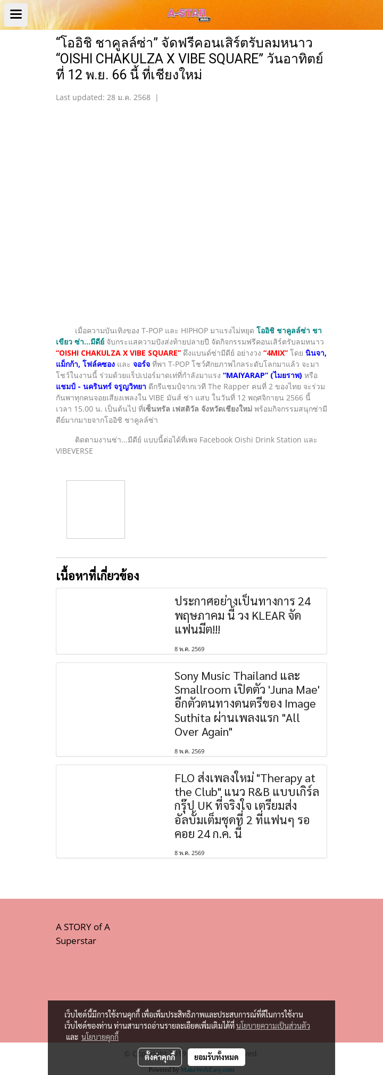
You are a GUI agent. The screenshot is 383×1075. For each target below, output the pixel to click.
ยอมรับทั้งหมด (216, 1057)
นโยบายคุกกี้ (100, 1036)
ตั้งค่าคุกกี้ (160, 1057)
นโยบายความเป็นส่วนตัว (273, 1025)
